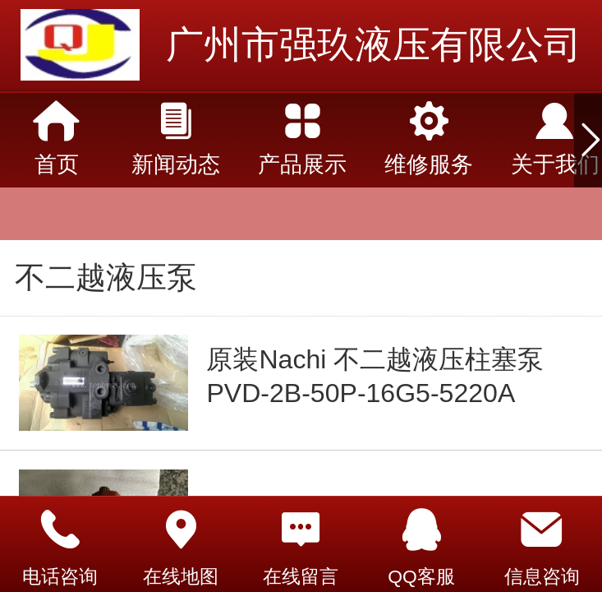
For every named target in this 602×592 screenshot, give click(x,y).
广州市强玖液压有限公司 (373, 45)
